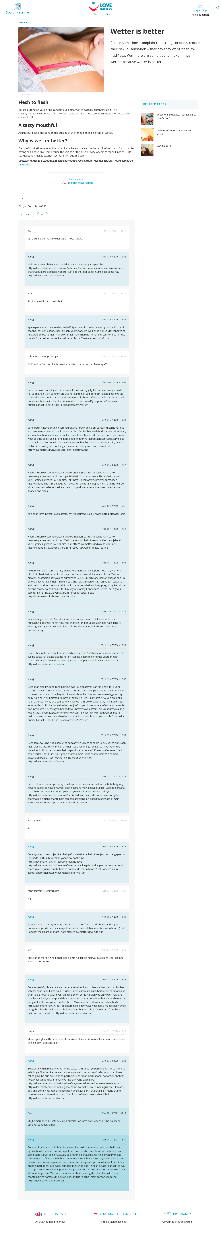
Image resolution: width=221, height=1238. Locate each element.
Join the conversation (80, 182)
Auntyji (31, 846)
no (42, 215)
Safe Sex (22, 22)
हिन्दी (108, 14)
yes (27, 215)
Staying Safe (164, 145)
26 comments (76, 179)
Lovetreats (24, 164)
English (97, 14)
